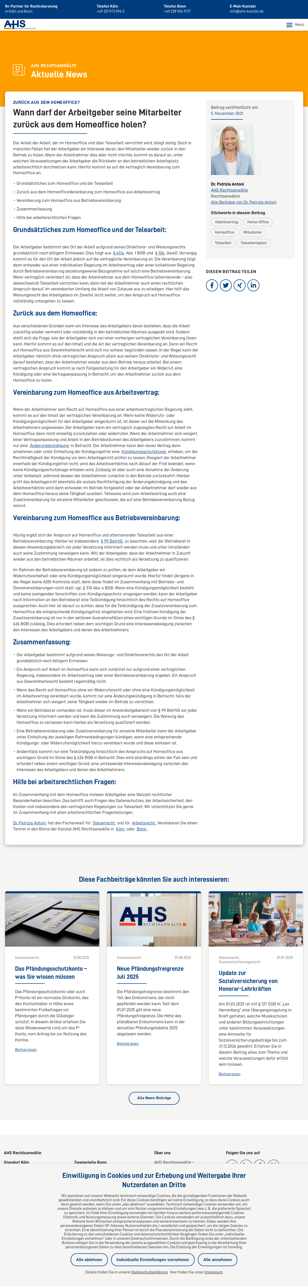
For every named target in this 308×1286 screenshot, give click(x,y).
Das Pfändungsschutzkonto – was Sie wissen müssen (51, 973)
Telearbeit (223, 243)
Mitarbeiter (253, 233)
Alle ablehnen (89, 1260)
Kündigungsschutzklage (144, 451)
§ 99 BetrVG (112, 541)
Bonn (142, 829)
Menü (295, 25)
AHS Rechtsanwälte (229, 190)
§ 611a (119, 253)
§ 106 (160, 253)
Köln (120, 829)
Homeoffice (224, 233)
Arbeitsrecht (144, 823)
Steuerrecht (104, 823)
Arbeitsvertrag (226, 222)
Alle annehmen (217, 1260)
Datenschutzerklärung (149, 1272)
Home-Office (258, 222)
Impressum (213, 1272)
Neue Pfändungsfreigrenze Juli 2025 (150, 973)
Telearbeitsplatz (254, 243)
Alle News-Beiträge (154, 1098)
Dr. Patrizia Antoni (30, 823)
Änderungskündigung (50, 445)
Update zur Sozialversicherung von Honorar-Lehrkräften (248, 981)
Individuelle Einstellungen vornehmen (153, 1260)
